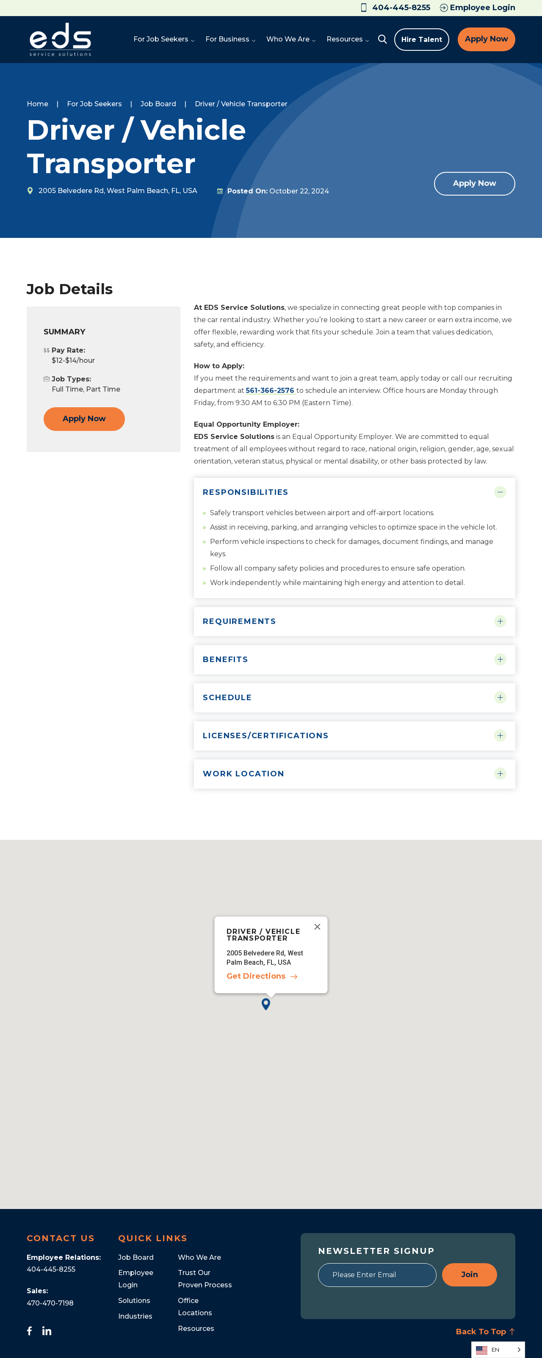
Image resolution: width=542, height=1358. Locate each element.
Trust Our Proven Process (205, 1279)
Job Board (158, 104)
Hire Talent (421, 40)
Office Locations (195, 1307)
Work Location (243, 773)
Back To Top (485, 1331)
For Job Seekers (94, 104)
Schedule (227, 697)
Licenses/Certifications (266, 735)
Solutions (134, 1301)
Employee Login (477, 7)
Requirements (240, 621)
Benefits (225, 659)
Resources (196, 1329)
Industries (135, 1316)
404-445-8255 (51, 1269)
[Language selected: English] (498, 1349)
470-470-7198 (50, 1303)
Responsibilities (246, 492)
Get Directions (256, 976)
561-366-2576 (271, 390)
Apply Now (486, 39)
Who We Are (199, 1257)
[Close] (317, 926)
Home (37, 104)
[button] (271, 1011)
